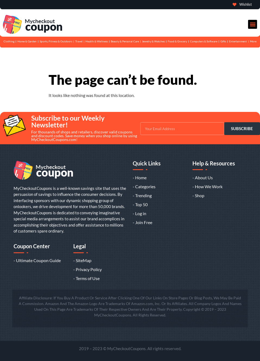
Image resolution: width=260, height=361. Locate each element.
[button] (252, 24)
